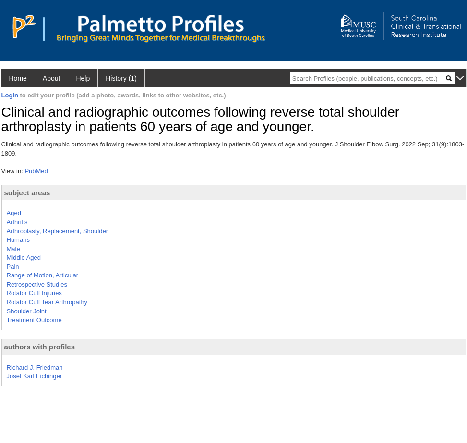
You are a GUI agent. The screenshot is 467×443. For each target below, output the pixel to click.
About (51, 78)
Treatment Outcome (34, 319)
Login (9, 95)
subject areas (27, 193)
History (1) (121, 78)
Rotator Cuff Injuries (34, 293)
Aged (14, 212)
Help (83, 78)
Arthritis (17, 222)
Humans (18, 239)
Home (18, 78)
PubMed (36, 171)
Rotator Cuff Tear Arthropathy (47, 302)
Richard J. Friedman (35, 367)
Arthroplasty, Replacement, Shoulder (57, 231)
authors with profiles (39, 347)
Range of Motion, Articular (43, 275)
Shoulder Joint (27, 311)
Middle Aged (24, 257)
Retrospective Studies (37, 284)
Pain (13, 266)
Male (13, 248)
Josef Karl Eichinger (34, 376)
